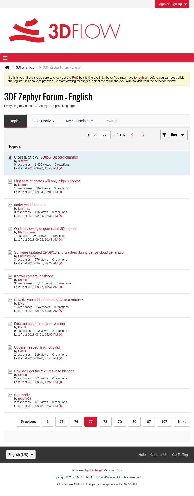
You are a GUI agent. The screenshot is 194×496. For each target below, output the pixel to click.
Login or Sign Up (172, 4)
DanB (22, 327)
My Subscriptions (79, 121)
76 (76, 422)
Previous (28, 422)
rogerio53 (24, 398)
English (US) (20, 455)
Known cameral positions (34, 276)
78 (105, 422)
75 (62, 422)
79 (120, 422)
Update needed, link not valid (37, 347)
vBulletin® (96, 470)
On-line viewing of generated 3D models (45, 229)
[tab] (15, 121)
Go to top (180, 455)
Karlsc (22, 280)
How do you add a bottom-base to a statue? (48, 300)
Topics (15, 121)
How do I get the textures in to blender (44, 371)
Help (142, 455)
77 (91, 422)
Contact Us (158, 455)
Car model (22, 395)
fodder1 (23, 185)
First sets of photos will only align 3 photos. (47, 181)
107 (164, 422)
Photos (110, 121)
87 (149, 422)
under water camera (30, 205)
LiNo (21, 303)
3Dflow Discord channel (59, 157)
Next (182, 422)
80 (134, 422)
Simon (22, 375)
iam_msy (24, 208)
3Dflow (23, 161)
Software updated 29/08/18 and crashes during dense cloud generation (70, 252)
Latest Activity (43, 121)
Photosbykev (27, 232)
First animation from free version (39, 324)
